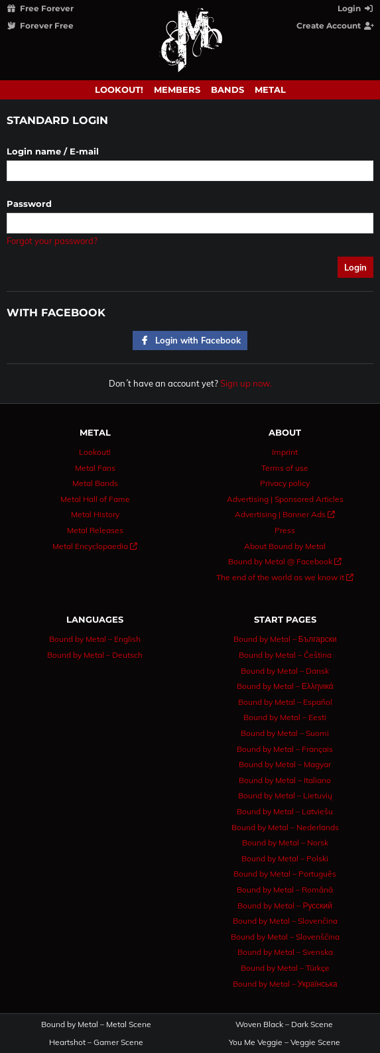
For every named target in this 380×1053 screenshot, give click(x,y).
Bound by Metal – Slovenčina (285, 921)
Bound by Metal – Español (285, 702)
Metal (270, 89)
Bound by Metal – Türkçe (285, 968)
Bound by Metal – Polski (284, 858)
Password (29, 203)
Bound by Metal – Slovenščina (285, 937)
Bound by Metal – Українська (285, 984)
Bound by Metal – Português (284, 874)
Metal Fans (95, 468)
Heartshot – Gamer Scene (96, 1042)
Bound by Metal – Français (285, 749)
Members (177, 89)
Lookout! (119, 89)
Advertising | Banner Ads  (285, 514)
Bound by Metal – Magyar (285, 764)
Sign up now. (246, 383)
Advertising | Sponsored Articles (285, 499)
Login (356, 8)
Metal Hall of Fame (95, 499)
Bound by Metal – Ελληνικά (285, 686)
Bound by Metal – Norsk (285, 842)
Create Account (335, 26)
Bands (227, 89)
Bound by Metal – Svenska (285, 952)
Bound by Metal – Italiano (285, 780)
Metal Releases (95, 530)
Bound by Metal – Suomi (285, 733)
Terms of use (284, 468)
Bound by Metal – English (95, 639)
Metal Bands (95, 483)
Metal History (95, 514)
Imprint (285, 452)
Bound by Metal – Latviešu (285, 811)
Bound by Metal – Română (285, 890)
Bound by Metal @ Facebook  (285, 561)
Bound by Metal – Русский (284, 905)
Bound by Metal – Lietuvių (285, 795)
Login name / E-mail (53, 151)
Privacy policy (285, 483)
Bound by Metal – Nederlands (285, 827)
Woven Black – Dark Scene (284, 1024)
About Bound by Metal (285, 546)
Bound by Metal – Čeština (285, 655)
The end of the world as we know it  (284, 577)
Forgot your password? (52, 240)
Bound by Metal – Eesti (284, 717)
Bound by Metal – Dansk (285, 671)
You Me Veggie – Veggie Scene (284, 1042)
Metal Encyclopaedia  (94, 546)
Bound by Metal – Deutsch (95, 655)
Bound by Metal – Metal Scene (96, 1024)
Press (285, 530)
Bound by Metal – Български (285, 639)
